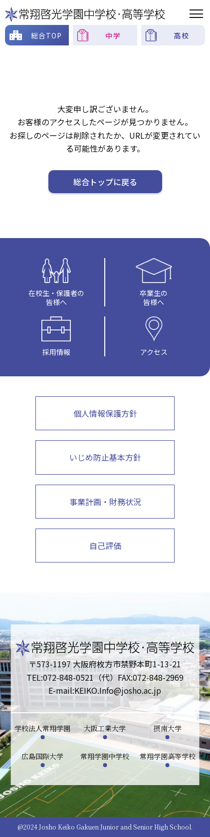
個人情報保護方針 (105, 413)
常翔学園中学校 (104, 756)
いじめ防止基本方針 (105, 457)
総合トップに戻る (105, 182)
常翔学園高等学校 (168, 756)
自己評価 (105, 546)
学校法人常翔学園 (42, 728)
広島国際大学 (42, 756)
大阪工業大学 (105, 728)
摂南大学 (168, 728)
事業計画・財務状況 (105, 502)
